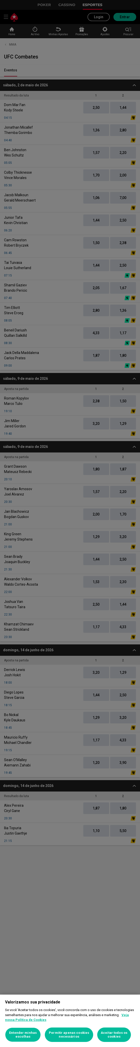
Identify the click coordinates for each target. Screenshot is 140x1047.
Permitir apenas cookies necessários (69, 1035)
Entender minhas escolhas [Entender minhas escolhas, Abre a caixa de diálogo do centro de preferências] (23, 1035)
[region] (70, 1021)
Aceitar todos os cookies (114, 1035)
